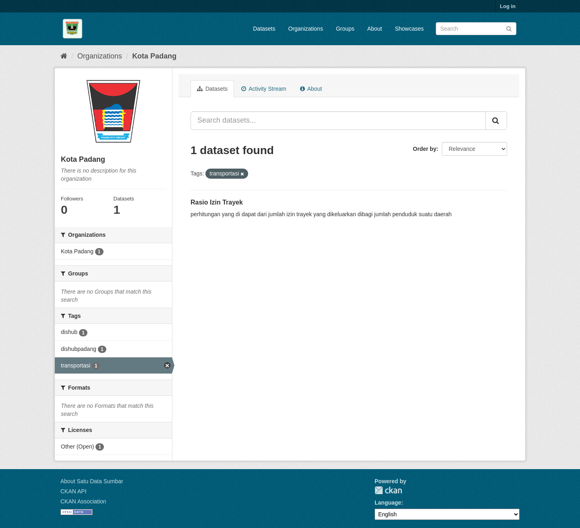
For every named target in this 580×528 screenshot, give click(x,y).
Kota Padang (154, 56)
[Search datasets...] (338, 120)
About (374, 28)
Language (388, 502)
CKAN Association (83, 501)
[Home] (63, 56)
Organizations (305, 28)
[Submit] (508, 28)
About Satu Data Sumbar (91, 481)
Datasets (264, 28)
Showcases (409, 28)
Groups (345, 28)
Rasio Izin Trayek (217, 202)
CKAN (388, 490)
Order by (424, 149)
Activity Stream (263, 89)
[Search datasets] (476, 28)
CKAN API (73, 491)
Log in (508, 6)
